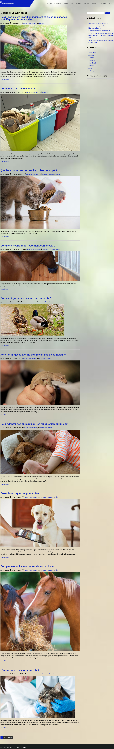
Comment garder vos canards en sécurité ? (26, 298)
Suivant (9, 737)
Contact (110, 3)
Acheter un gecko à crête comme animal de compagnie (33, 354)
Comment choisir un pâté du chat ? (99, 30)
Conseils (78, 3)
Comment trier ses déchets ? (17, 88)
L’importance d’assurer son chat (19, 670)
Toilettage (102, 3)
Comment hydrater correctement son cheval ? (27, 245)
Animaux (66, 3)
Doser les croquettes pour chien (19, 493)
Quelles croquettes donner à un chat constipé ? (28, 170)
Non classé (92, 63)
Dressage (86, 3)
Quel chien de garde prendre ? (98, 23)
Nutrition (94, 3)
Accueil (49, 3)
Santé (72, 3)
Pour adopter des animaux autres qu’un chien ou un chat (34, 424)
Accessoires (57, 3)
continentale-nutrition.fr (6, 747)
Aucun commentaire (29, 23)
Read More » (4, 79)
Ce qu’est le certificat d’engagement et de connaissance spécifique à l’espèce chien (33, 18)
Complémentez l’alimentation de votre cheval (27, 566)
